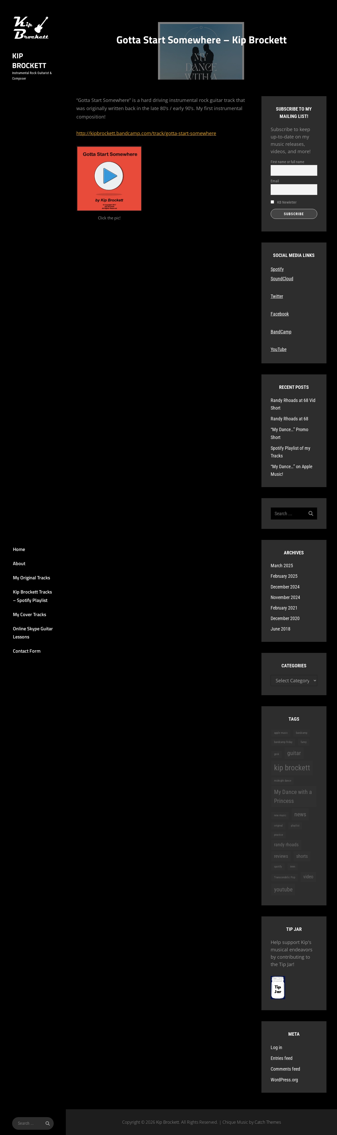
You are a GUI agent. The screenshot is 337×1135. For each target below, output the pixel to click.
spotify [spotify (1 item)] (278, 866)
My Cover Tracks (23, 616)
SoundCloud (282, 278)
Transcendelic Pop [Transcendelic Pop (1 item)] (284, 877)
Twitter (277, 296)
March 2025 (282, 565)
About (13, 561)
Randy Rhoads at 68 (289, 418)
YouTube (278, 349)
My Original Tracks (25, 576)
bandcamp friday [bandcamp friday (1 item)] (283, 742)
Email (275, 181)
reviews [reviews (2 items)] (281, 856)
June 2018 (280, 629)
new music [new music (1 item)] (280, 815)
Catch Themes (268, 1122)
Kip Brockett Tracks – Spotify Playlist (28, 597)
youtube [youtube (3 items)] (283, 889)
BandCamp (281, 331)
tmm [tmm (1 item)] (292, 866)
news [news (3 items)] (300, 814)
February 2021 (284, 608)
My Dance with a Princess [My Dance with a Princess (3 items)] (293, 796)
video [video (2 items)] (308, 876)
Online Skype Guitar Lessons (27, 636)
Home (13, 545)
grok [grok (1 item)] (276, 754)
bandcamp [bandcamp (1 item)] (301, 733)
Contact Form (20, 655)
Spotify (277, 269)
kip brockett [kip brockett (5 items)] (292, 767)
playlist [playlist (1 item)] (295, 825)
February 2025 (284, 576)
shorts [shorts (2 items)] (302, 856)
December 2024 (285, 587)
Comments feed (285, 1069)
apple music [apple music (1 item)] (281, 733)
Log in (276, 1047)
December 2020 (285, 618)
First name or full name (287, 162)
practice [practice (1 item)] (278, 835)
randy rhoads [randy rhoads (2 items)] (286, 844)
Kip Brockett (30, 66)
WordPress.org (284, 1079)
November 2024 (285, 597)
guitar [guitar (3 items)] (294, 753)
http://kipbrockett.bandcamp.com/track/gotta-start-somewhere (146, 133)
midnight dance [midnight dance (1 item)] (282, 780)
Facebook (280, 314)
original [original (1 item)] (278, 825)
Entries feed (282, 1058)
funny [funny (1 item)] (304, 742)
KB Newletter (283, 202)
